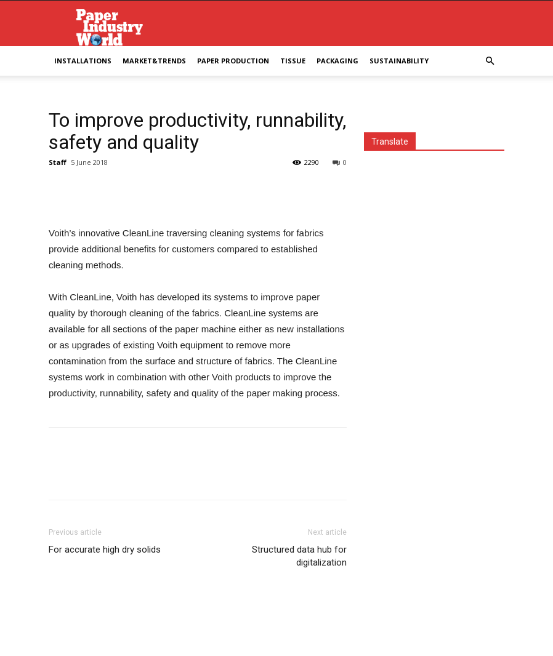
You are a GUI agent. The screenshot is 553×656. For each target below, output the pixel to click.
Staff (58, 162)
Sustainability (399, 60)
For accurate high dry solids (105, 549)
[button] (489, 61)
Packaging (337, 60)
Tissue (292, 60)
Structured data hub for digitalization (299, 556)
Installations (82, 60)
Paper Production (233, 60)
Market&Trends (154, 60)
